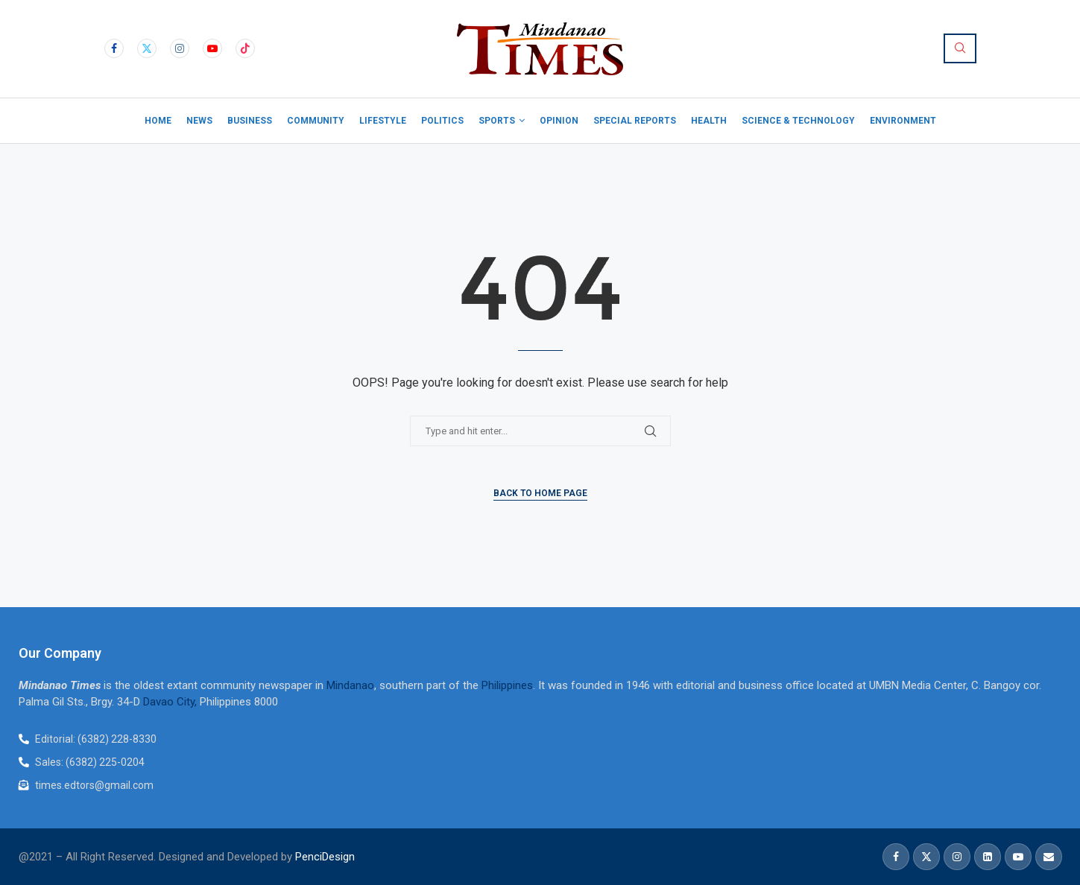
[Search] (960, 48)
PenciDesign (325, 856)
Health (709, 120)
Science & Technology (798, 120)
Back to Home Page (540, 493)
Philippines (507, 685)
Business (249, 120)
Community (315, 120)
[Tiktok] (245, 48)
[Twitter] (147, 48)
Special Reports (634, 120)
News (199, 120)
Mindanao (350, 685)
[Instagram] (179, 48)
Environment (903, 120)
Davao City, (171, 701)
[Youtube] (212, 48)
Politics (442, 120)
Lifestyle (382, 120)
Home (158, 120)
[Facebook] (114, 48)
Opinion (559, 120)
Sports (497, 120)
